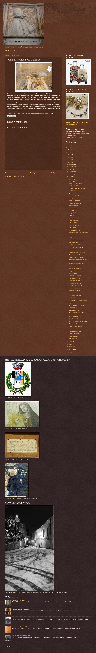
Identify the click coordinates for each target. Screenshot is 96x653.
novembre (71, 166)
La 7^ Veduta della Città (75, 268)
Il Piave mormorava (74, 220)
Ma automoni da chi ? (74, 254)
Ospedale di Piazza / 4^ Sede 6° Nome (78, 232)
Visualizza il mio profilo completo (74, 137)
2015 (69, 157)
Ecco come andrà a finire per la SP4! (78, 321)
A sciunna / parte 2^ (74, 210)
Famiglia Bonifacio (73, 213)
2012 (69, 352)
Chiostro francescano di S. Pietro (77, 252)
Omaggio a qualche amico (75, 288)
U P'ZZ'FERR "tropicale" (75, 295)
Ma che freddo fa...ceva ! (75, 323)
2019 (69, 147)
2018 (69, 150)
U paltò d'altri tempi (73, 298)
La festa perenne (73, 273)
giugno (71, 179)
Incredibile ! (72, 193)
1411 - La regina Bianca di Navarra (77, 240)
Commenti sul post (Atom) (17, 176)
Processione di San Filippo (75, 283)
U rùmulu (71, 198)
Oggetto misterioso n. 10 (75, 316)
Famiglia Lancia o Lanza (75, 242)
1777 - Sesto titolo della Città (76, 247)
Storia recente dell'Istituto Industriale (21, 635)
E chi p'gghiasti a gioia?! (75, 278)
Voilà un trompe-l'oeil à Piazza (76, 305)
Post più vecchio (56, 173)
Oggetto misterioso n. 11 (75, 302)
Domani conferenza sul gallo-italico (77, 188)
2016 (69, 154)
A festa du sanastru (73, 336)
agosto (71, 174)
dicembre (71, 164)
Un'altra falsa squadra (74, 280)
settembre (71, 171)
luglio (70, 176)
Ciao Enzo (71, 215)
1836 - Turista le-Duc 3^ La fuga (77, 319)
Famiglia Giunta (73, 338)
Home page (34, 173)
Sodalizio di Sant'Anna (74, 191)
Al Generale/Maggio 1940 (75, 183)
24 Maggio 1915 (73, 222)
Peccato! (14, 618)
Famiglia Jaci (72, 271)
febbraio (71, 346)
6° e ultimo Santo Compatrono (76, 257)
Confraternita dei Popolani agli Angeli (78, 300)
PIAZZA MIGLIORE (74, 186)
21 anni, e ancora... (73, 227)
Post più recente (11, 173)
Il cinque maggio (73, 307)
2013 (69, 162)
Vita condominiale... (74, 205)
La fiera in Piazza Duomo (75, 225)
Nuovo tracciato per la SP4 (75, 331)
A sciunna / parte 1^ (74, 218)
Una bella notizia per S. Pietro (76, 285)
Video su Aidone (73, 328)
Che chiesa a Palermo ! (75, 275)
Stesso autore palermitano (75, 208)
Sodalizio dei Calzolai (74, 245)
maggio (71, 181)
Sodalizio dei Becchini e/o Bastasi (77, 263)
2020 (69, 145)
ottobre (71, 169)
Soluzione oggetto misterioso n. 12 (77, 249)
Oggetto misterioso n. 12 (75, 266)
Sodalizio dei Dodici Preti (75, 203)
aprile (70, 341)
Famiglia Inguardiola (74, 310)
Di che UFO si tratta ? (74, 333)
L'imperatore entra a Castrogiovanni (78, 293)
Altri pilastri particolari (74, 290)
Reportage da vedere (74, 235)
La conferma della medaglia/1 (19, 627)
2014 (69, 159)
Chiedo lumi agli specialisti (75, 326)
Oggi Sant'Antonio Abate (18, 600)
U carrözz (71, 237)
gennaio (71, 349)
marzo (70, 344)
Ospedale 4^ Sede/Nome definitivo (77, 195)
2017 (69, 152)
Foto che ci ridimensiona (75, 200)
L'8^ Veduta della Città (74, 230)
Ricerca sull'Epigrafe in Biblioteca (20, 609)
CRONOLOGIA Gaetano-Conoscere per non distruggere (78, 134)
